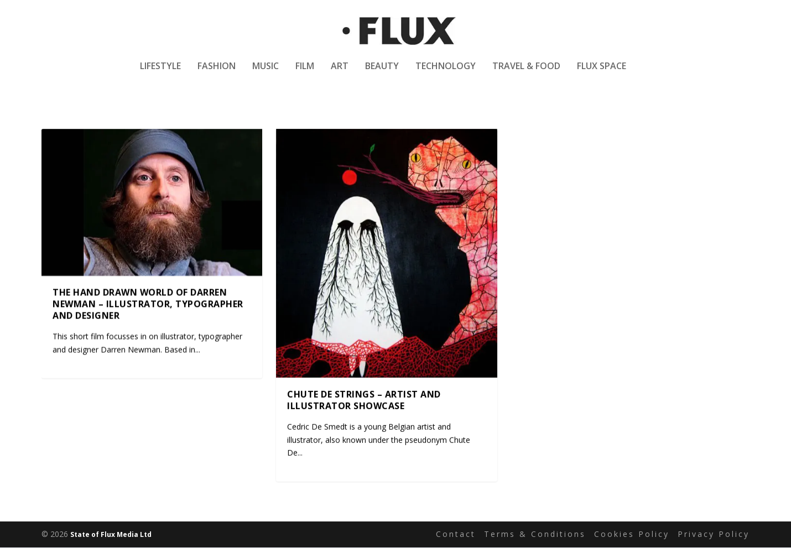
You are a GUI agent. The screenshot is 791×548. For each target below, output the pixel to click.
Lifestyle (160, 74)
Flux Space (601, 74)
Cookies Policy (631, 535)
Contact (456, 535)
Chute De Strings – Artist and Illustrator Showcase (364, 401)
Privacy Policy (714, 535)
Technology (445, 74)
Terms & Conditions (535, 535)
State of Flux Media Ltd (111, 535)
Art (339, 74)
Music (265, 74)
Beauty (382, 74)
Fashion (216, 74)
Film (304, 74)
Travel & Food (526, 74)
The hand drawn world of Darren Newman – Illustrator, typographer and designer (148, 304)
